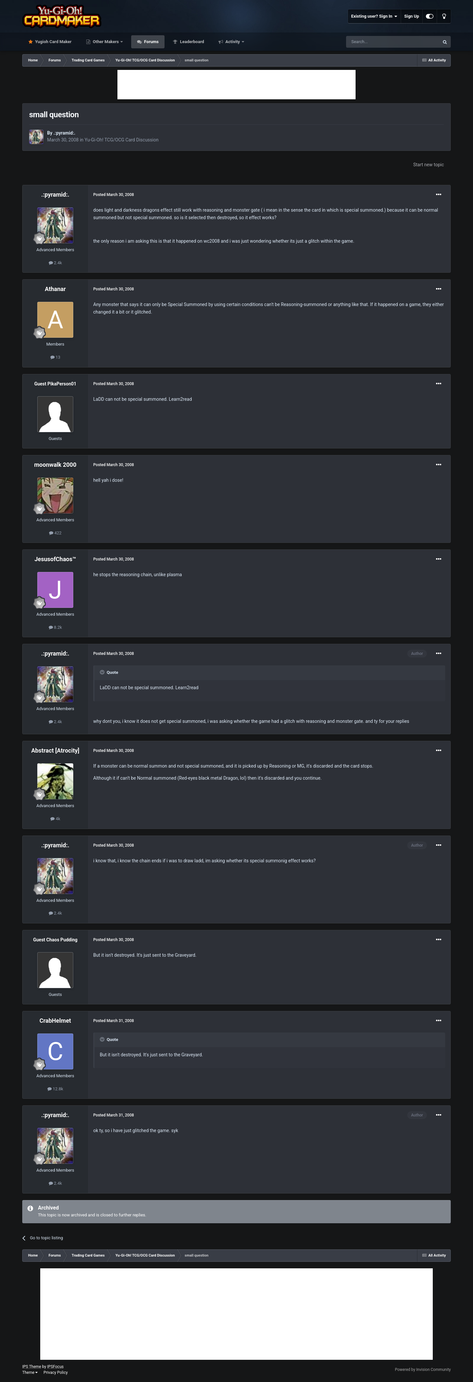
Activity (232, 41)
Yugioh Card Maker (53, 41)
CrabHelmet (55, 1020)
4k (55, 818)
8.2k (55, 627)
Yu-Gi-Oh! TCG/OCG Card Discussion (122, 139)
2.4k (55, 262)
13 (55, 357)
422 (55, 532)
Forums (151, 41)
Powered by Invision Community (423, 1369)
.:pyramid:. (64, 133)
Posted (113, 194)
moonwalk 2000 (55, 464)
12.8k (55, 1088)
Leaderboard (191, 41)
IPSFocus (55, 1366)
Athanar (55, 288)
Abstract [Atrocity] (55, 750)
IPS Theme (31, 1366)
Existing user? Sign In (374, 16)
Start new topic (428, 164)
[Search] (377, 42)
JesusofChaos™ (55, 559)
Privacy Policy (56, 1372)
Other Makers (106, 41)
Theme (30, 1372)
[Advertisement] (236, 84)
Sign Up (411, 16)
